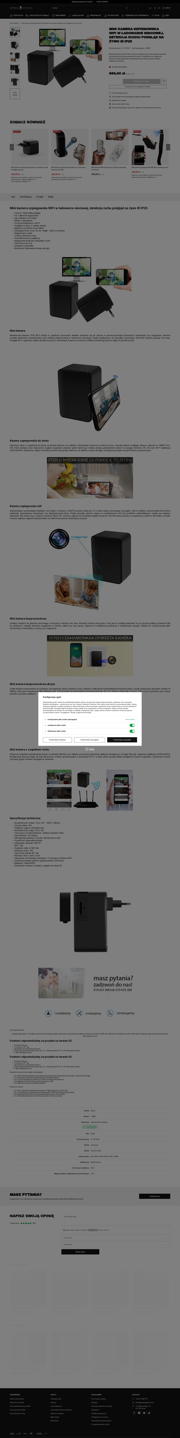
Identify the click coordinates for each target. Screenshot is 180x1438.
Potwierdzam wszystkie (122, 740)
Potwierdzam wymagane (89, 740)
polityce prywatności (65, 706)
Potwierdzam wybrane (57, 740)
